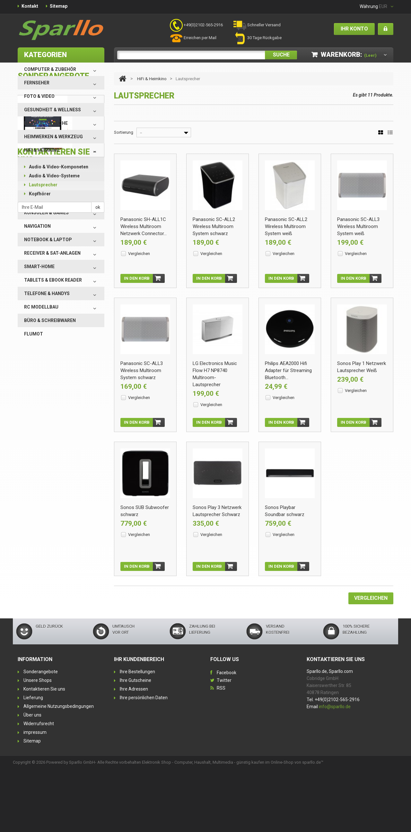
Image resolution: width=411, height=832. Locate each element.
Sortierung (123, 132)
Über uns (32, 777)
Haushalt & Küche (46, 123)
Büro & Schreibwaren (50, 320)
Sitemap (58, 6)
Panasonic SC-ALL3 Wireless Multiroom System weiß (358, 226)
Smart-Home (39, 266)
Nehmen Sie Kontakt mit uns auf (69, 610)
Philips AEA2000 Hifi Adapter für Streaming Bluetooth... (288, 375)
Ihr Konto (354, 29)
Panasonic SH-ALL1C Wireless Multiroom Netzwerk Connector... (143, 226)
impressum (35, 794)
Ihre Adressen (134, 751)
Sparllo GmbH (82, 824)
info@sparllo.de (335, 769)
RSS (221, 750)
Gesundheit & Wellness (52, 109)
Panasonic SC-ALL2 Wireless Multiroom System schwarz (214, 226)
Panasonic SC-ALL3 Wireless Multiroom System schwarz (141, 375)
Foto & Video (39, 96)
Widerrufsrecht (38, 786)
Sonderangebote (40, 734)
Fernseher (36, 82)
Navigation (37, 226)
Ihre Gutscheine (135, 742)
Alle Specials (31, 476)
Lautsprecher (40, 184)
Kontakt (30, 6)
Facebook (226, 735)
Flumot (33, 333)
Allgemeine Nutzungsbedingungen (58, 768)
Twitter (224, 742)
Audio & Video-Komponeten (56, 166)
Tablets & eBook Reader (53, 280)
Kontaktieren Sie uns (44, 751)
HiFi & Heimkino (41, 150)
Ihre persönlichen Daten (144, 760)
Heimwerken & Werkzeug (53, 136)
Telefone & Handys (47, 293)
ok (97, 661)
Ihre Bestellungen (137, 734)
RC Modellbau (41, 307)
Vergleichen (139, 253)
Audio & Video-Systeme (52, 175)
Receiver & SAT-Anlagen (52, 253)
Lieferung (33, 760)
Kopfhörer (37, 193)
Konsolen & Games (46, 212)
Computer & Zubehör (50, 69)
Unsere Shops (37, 742)
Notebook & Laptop (48, 239)
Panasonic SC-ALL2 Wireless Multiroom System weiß (286, 226)
